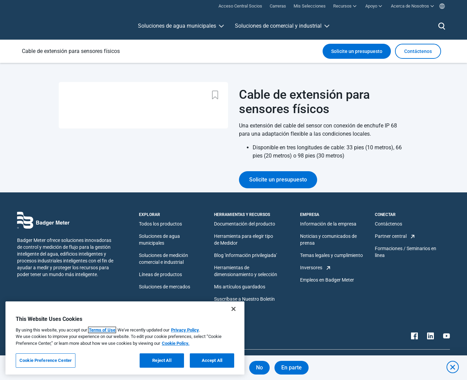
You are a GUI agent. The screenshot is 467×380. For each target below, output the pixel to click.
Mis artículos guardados (239, 286)
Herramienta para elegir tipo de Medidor (243, 239)
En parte (291, 367)
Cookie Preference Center (45, 360)
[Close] (233, 308)
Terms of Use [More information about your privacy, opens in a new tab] (102, 329)
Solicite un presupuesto (356, 51)
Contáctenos (388, 224)
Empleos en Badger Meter (327, 280)
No (259, 367)
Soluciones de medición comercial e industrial (163, 259)
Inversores (311, 267)
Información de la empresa (328, 224)
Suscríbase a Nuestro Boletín (244, 299)
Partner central (391, 236)
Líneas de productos (160, 274)
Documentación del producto (244, 224)
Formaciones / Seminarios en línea (405, 252)
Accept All (212, 360)
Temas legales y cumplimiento (331, 255)
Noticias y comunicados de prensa (328, 239)
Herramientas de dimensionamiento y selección (245, 271)
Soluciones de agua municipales (177, 26)
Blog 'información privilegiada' (245, 255)
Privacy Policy (185, 329)
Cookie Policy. (175, 343)
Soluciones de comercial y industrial (278, 26)
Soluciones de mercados (164, 286)
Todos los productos (160, 224)
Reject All (161, 360)
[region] (124, 338)
